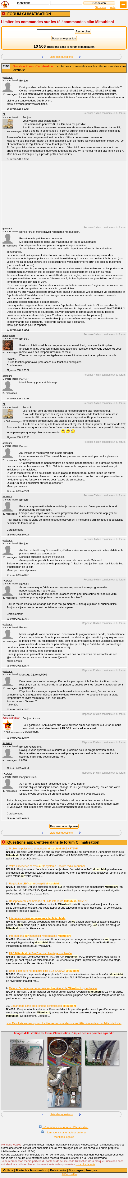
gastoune (7, 77)
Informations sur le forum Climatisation (63, 1127)
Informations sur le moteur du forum (64, 1132)
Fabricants (58, 1170)
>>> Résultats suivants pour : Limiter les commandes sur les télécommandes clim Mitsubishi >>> (63, 1023)
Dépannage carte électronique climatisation (43, 1005)
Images (91, 1170)
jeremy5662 (9, 335)
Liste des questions (61, 56)
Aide (112, 7)
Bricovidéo (8, 715)
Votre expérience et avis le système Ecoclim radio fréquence (47, 866)
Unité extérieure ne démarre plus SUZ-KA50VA (44, 970)
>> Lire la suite (85, 1164)
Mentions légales (64, 1136)
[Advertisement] (62, 195)
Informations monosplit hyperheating (40, 935)
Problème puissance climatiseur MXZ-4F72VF (43, 848)
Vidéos (8, 1170)
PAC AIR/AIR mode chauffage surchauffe (40, 953)
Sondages (76, 1170)
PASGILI (7, 496)
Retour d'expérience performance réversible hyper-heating (53, 988)
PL (4, 114)
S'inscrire (100, 7)
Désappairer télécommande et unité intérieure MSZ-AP (48, 901)
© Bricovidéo (69, 1174)
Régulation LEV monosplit (34, 883)
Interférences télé (37, 918)
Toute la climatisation (31, 1170)
